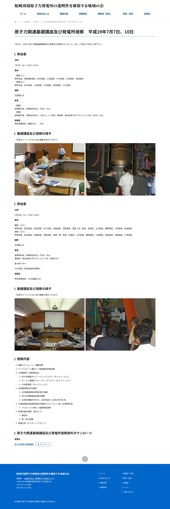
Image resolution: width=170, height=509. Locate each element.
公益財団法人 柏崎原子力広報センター (39, 478)
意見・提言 (128, 13)
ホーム (23, 13)
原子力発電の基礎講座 (24, 444)
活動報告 (83, 13)
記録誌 (147, 13)
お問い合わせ (128, 492)
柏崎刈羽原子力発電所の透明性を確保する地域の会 (42, 473)
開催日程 (64, 13)
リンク (125, 487)
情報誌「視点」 (105, 13)
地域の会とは (43, 13)
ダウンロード (44, 444)
